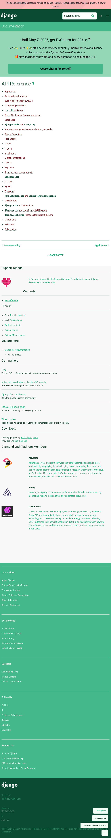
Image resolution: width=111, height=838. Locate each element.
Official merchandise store (14, 763)
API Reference (11, 300)
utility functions (19, 205)
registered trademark (79, 829)
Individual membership (12, 648)
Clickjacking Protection (15, 105)
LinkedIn (6, 725)
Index (4, 382)
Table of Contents (36, 382)
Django (9, 16)
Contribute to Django (11, 633)
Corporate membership (12, 758)
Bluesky (5, 720)
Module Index (15, 382)
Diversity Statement (11, 605)
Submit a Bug (8, 638)
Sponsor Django (9, 753)
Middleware (10, 153)
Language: (100, 818)
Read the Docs (20, 441)
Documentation (13, 26)
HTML (24, 437)
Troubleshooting (11, 245)
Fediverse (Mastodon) (12, 715)
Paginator (9, 167)
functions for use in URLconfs (26, 210)
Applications (10, 91)
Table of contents (13, 325)
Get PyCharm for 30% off (55, 68)
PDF (30, 437)
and (20, 124)
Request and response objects (19, 172)
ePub (35, 437)
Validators (9, 224)
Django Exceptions (13, 134)
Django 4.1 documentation (17, 350)
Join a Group (8, 628)
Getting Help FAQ (10, 671)
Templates (9, 191)
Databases (10, 120)
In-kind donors (11, 798)
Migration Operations (15, 158)
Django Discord (9, 677)
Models (8, 162)
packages (14, 110)
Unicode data (11, 200)
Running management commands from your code (28, 129)
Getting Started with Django (15, 585)
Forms (8, 143)
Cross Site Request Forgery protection (22, 115)
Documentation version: (94, 825)
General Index (11, 330)
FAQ (4, 369)
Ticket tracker (9, 419)
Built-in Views (11, 229)
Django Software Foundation (15, 595)
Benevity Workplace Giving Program (18, 768)
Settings (8, 181)
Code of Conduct (9, 600)
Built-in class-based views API (19, 101)
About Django (8, 580)
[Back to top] (105, 833)
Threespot (9, 811)
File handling (11, 139)
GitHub (5, 705)
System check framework (17, 96)
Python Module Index (15, 335)
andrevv (9, 820)
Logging (8, 148)
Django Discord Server (14, 394)
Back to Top (55, 255)
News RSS (6, 730)
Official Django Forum (13, 406)
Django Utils (10, 219)
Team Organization (11, 590)
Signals (8, 186)
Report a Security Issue (12, 643)
